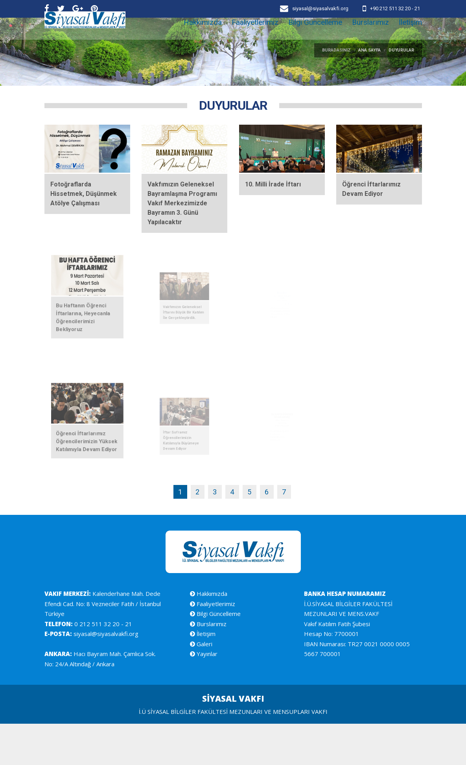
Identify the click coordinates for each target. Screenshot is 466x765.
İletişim (410, 35)
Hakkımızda (203, 35)
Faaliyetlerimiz (255, 35)
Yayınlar (203, 695)
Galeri (201, 685)
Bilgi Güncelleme (315, 35)
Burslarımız (370, 35)
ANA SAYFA (369, 91)
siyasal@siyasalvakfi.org (105, 675)
